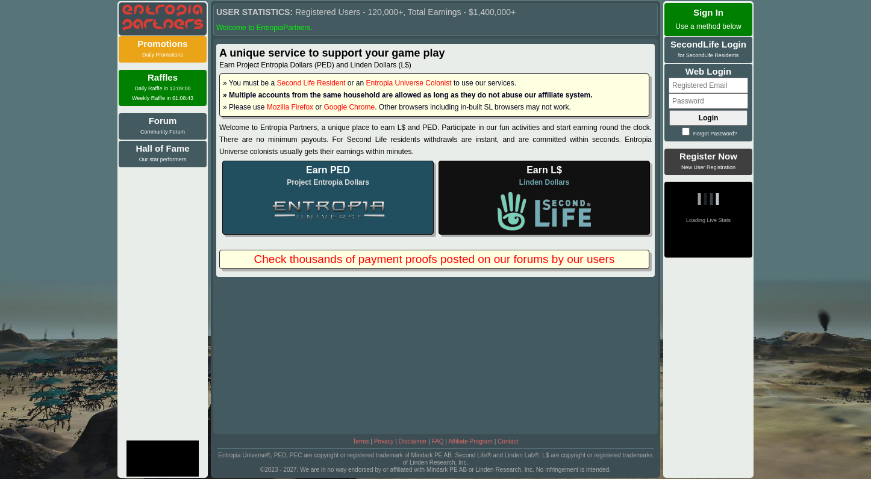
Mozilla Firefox (290, 107)
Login (709, 118)
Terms (360, 441)
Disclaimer (413, 441)
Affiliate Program (470, 441)
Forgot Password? (709, 134)
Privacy (384, 441)
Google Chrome (349, 107)
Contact (508, 441)
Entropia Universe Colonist (409, 83)
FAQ (438, 441)
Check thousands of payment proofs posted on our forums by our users (434, 259)
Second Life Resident (310, 83)
